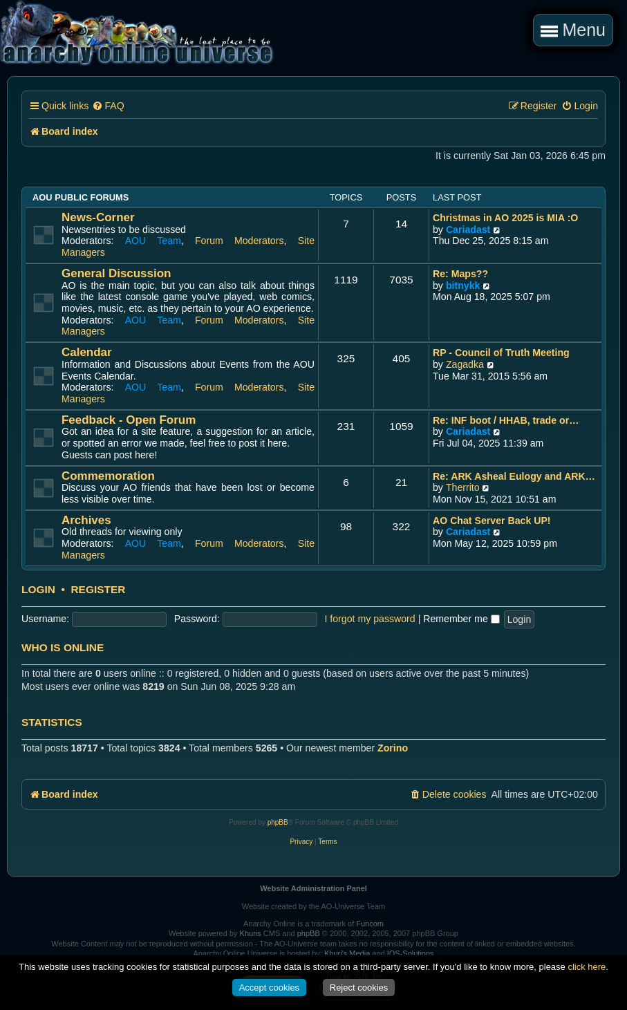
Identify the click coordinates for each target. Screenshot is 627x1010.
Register (98, 589)
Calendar (87, 352)
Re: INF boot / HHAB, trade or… (506, 420)
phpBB (278, 822)
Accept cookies (269, 987)
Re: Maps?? (460, 273)
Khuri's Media (347, 953)
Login (38, 589)
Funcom (370, 923)
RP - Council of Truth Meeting (501, 352)
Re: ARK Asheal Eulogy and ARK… (514, 476)
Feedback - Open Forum (129, 420)
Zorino (392, 748)
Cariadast (468, 229)
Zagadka (465, 364)
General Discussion (116, 273)
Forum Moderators (239, 240)
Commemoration (108, 476)
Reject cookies (359, 987)
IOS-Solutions (410, 953)
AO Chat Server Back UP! (492, 520)
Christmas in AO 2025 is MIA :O (505, 217)
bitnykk (463, 285)
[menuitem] (108, 106)
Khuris (250, 933)
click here (587, 967)
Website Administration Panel (313, 888)
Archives (86, 520)
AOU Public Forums (80, 197)
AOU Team (153, 240)
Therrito (463, 487)
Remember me (461, 618)
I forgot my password (369, 618)
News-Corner (98, 217)
